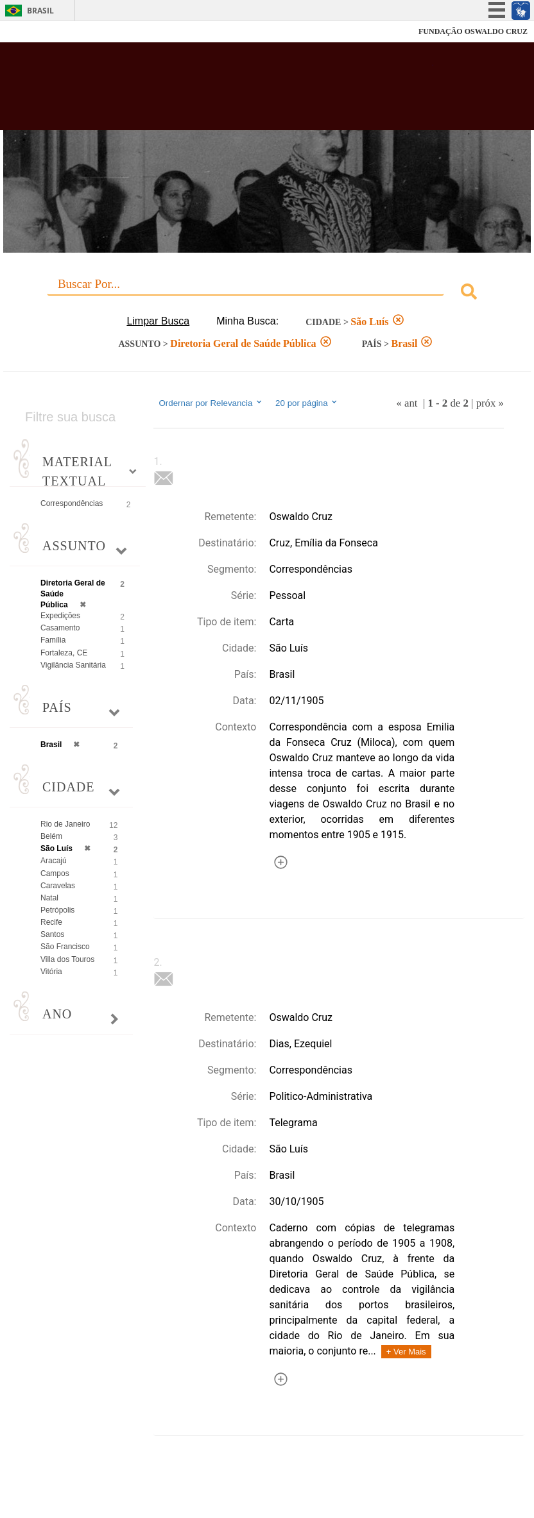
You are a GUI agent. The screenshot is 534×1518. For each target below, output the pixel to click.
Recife (51, 922)
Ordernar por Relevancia (211, 403)
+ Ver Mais (406, 1351)
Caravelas (57, 885)
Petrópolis (57, 910)
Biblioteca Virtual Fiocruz (232, 91)
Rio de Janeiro (65, 824)
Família (52, 640)
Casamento (60, 627)
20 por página (307, 403)
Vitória (51, 971)
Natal (49, 897)
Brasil (40, 10)
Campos (54, 873)
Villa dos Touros (67, 959)
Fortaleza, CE (63, 652)
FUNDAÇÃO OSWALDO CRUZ (473, 31)
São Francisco (65, 946)
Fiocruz (38, 31)
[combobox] (267, 293)
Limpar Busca (157, 321)
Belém (51, 836)
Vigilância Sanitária (73, 665)
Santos (52, 934)
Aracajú (53, 860)
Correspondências (71, 503)
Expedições (60, 615)
